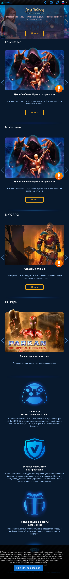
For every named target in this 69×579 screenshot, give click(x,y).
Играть (34, 33)
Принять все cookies (28, 567)
